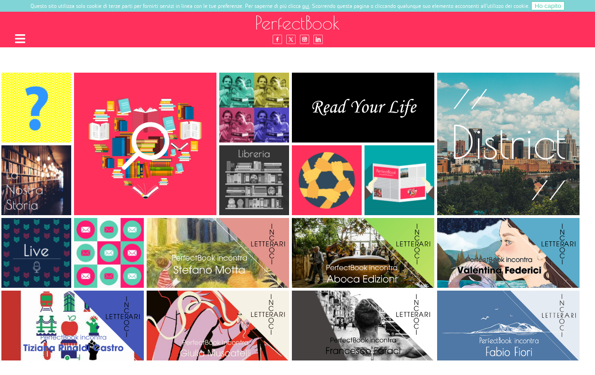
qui (305, 5)
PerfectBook (297, 23)
